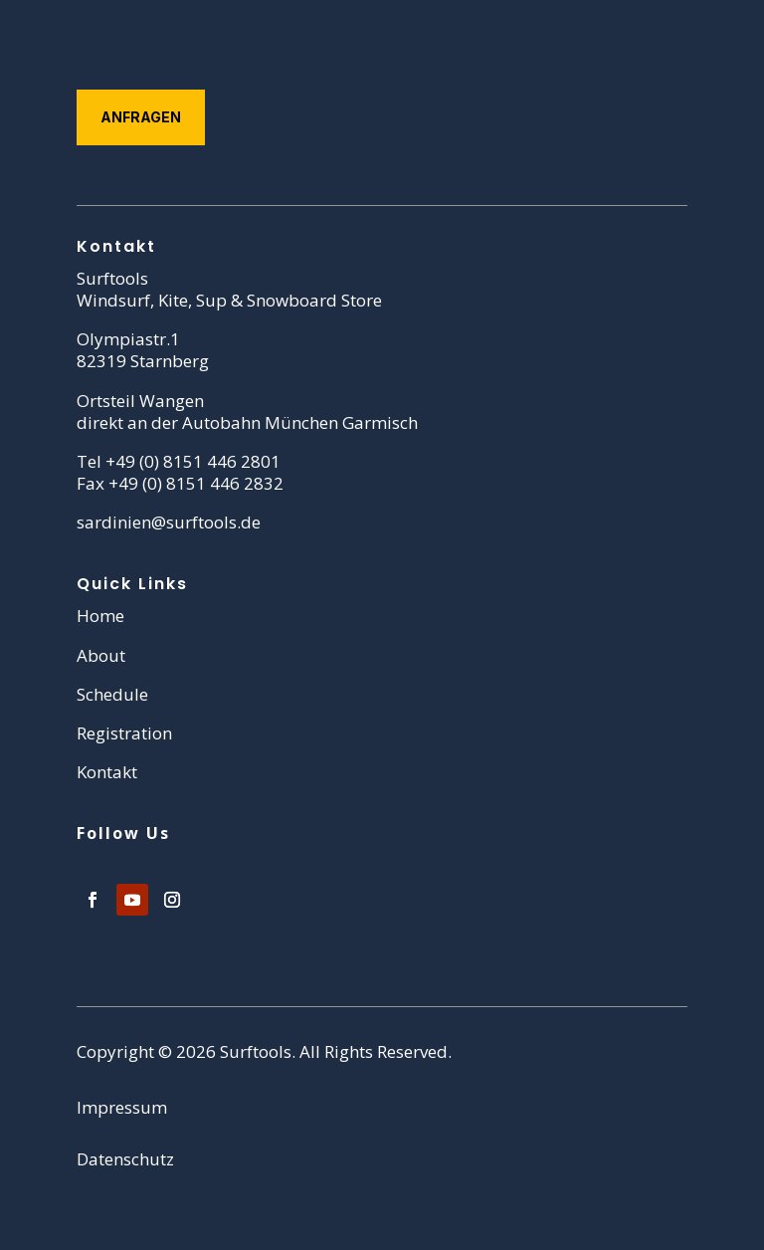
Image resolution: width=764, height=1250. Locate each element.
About (101, 655)
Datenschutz (125, 1158)
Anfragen (140, 116)
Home (100, 615)
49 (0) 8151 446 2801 (198, 461)
